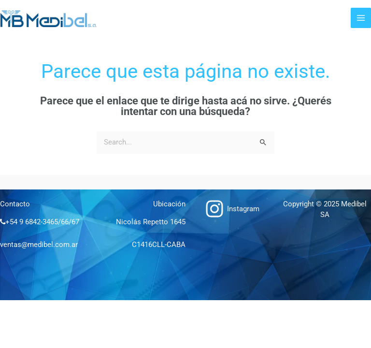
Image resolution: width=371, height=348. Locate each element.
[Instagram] (232, 208)
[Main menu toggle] (361, 18)
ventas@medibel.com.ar (39, 244)
